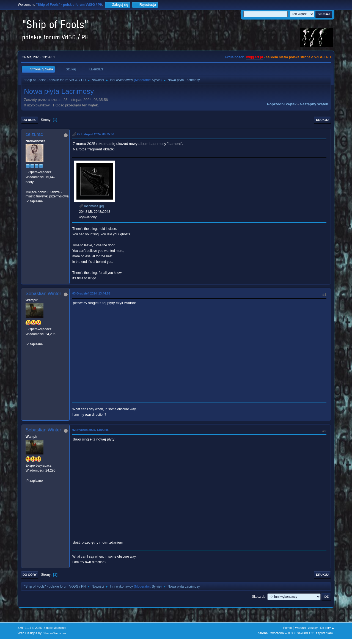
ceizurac (34, 134)
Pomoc (288, 627)
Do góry (30, 574)
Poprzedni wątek (281, 104)
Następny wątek (314, 104)
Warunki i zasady (306, 627)
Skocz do (258, 597)
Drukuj (322, 120)
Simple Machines (54, 627)
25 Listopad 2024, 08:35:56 (95, 134)
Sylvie (156, 80)
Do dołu (30, 120)
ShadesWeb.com (54, 633)
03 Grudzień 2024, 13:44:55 (91, 293)
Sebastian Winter (43, 293)
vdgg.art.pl (254, 57)
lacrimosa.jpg (91, 206)
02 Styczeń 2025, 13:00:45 (90, 429)
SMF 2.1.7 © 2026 (30, 627)
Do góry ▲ (327, 627)
